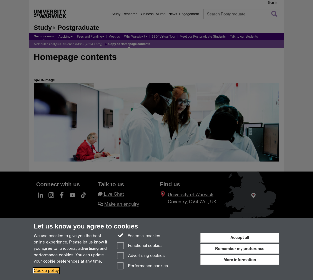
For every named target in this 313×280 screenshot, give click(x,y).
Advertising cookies (141, 256)
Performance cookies (142, 266)
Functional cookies (140, 246)
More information (239, 259)
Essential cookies (138, 235)
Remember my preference (240, 248)
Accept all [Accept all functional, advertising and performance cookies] (239, 237)
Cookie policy (46, 270)
